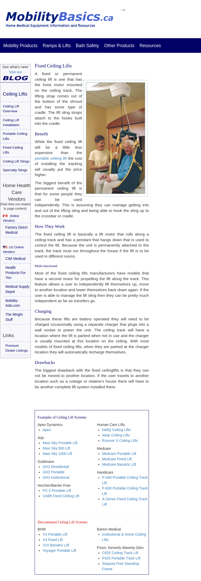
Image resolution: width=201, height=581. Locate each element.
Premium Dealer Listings (16, 348)
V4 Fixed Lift (53, 540)
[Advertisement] (178, 150)
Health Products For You (15, 273)
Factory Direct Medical (16, 230)
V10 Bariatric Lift (56, 545)
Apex (47, 430)
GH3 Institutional (56, 477)
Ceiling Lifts (15, 94)
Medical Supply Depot (17, 289)
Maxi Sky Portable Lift (60, 443)
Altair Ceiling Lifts (116, 435)
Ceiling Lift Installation (11, 122)
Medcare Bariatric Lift (119, 464)
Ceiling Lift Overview (11, 108)
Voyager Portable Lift (59, 550)
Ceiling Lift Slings (16, 161)
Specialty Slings (15, 170)
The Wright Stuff (14, 317)
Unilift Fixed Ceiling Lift (61, 496)
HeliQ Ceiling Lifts (116, 430)
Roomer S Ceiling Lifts (120, 441)
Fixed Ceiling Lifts (13, 150)
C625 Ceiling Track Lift (120, 553)
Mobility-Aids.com (12, 303)
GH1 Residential (56, 467)
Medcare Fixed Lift (117, 459)
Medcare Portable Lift (119, 454)
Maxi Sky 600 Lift (56, 448)
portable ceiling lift (51, 158)
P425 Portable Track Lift (121, 558)
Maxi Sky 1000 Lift (57, 454)
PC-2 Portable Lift (57, 490)
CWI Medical (15, 259)
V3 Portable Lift (55, 534)
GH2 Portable (53, 472)
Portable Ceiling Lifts (15, 136)
